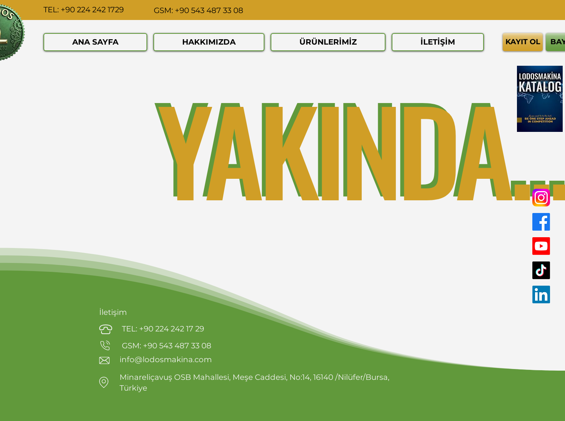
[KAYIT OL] (523, 42)
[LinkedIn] (541, 294)
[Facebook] (541, 222)
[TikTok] (541, 270)
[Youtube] (541, 246)
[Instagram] (541, 197)
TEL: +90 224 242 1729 (83, 9)
